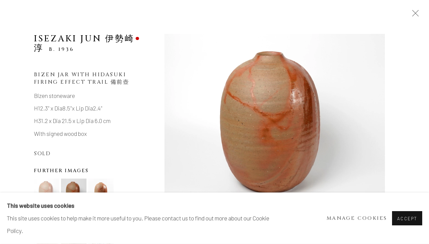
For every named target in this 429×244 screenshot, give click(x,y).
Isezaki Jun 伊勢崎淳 (84, 43)
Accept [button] (407, 218)
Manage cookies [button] (357, 218)
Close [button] (414, 15)
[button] (46, 191)
